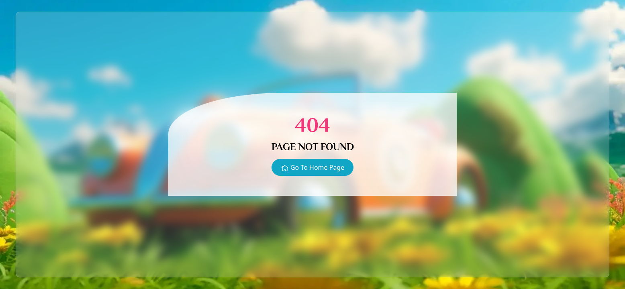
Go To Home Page (312, 167)
